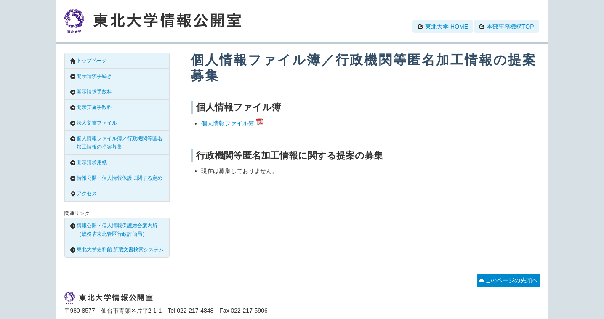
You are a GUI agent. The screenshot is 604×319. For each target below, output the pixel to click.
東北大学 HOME (443, 26)
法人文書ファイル (93, 123)
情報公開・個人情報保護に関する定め (116, 178)
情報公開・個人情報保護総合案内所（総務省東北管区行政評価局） (113, 230)
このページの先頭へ (508, 280)
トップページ (88, 61)
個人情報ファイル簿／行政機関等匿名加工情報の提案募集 (116, 143)
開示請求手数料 (91, 92)
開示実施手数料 (91, 107)
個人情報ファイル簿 (227, 123)
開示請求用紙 (88, 163)
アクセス (83, 194)
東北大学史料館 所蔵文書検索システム (117, 250)
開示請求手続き (91, 76)
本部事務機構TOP (506, 26)
